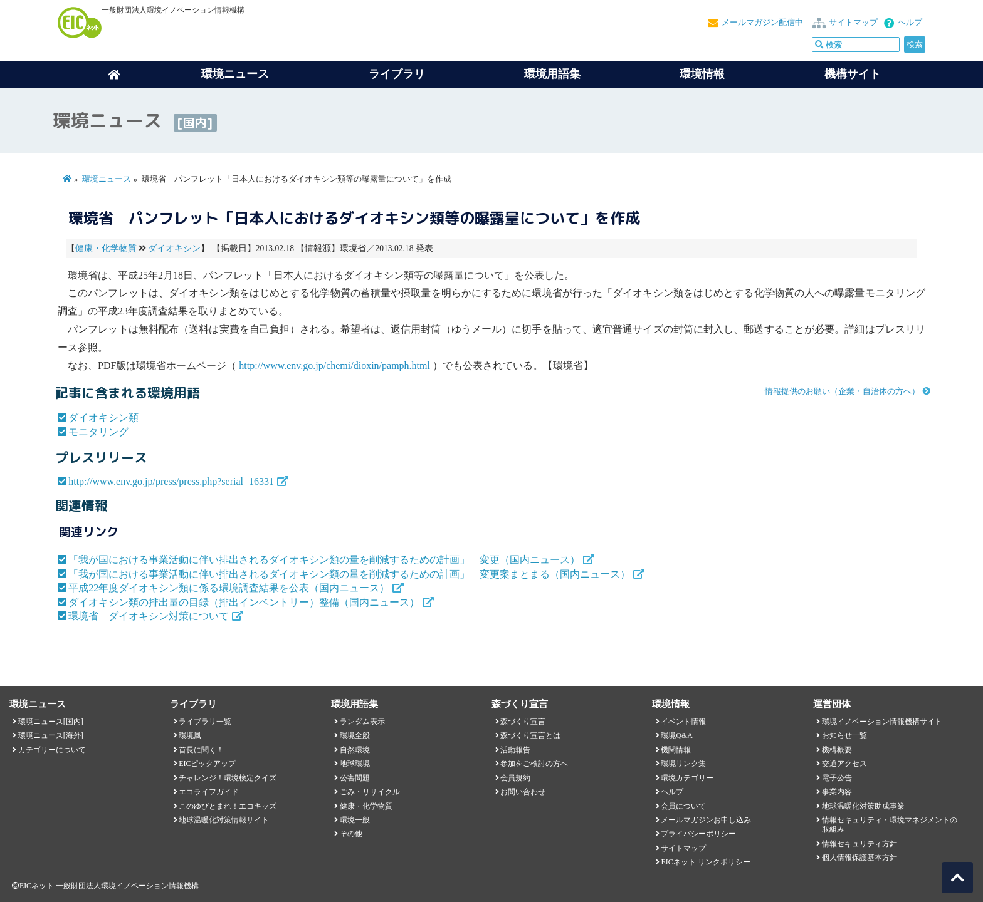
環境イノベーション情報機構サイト (882, 721)
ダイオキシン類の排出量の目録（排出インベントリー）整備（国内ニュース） (243, 602)
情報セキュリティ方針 (859, 843)
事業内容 (837, 791)
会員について (683, 806)
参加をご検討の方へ (534, 763)
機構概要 (837, 749)
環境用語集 (552, 74)
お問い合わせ (522, 791)
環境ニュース (106, 179)
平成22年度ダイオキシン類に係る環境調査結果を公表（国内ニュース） (228, 588)
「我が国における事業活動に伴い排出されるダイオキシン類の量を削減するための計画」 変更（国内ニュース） (324, 559)
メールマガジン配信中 (762, 22)
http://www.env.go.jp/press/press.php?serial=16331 (171, 481)
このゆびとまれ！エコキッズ (227, 806)
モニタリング (98, 432)
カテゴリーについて (52, 749)
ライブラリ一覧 (205, 721)
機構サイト (852, 74)
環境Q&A (676, 735)
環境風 (190, 735)
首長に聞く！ (201, 749)
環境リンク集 (683, 763)
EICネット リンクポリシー (705, 862)
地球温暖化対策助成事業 (863, 806)
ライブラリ (397, 74)
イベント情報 (683, 721)
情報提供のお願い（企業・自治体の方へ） (842, 391)
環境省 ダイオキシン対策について (148, 616)
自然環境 (355, 749)
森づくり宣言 (522, 721)
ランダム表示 (362, 721)
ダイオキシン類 (103, 417)
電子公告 (837, 778)
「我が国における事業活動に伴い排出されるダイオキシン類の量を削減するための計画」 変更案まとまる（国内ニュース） (349, 574)
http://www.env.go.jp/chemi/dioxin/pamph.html (334, 365)
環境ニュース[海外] (50, 735)
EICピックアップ (207, 763)
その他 (351, 833)
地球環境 (355, 763)
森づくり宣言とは (530, 735)
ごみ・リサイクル (370, 791)
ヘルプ (910, 22)
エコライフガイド (209, 791)
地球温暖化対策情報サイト (224, 820)
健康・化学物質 (106, 248)
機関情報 (676, 749)
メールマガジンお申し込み (706, 820)
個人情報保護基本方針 (859, 857)
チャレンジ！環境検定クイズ (227, 778)
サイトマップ (853, 22)
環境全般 (355, 735)
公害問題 (355, 778)
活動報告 (515, 749)
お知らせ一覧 (844, 735)
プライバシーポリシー (698, 833)
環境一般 (355, 820)
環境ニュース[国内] (50, 721)
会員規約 (515, 778)
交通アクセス (844, 763)
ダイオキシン (174, 248)
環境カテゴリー (687, 778)
